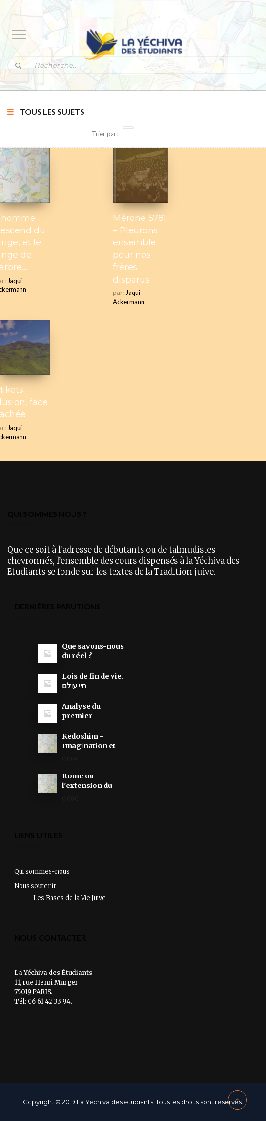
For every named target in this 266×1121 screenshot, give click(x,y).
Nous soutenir (35, 886)
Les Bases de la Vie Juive (69, 898)
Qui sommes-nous (42, 872)
